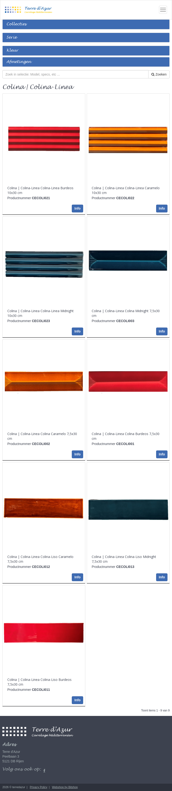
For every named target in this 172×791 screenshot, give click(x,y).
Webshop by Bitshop (65, 787)
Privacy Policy (38, 787)
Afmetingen (18, 61)
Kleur (12, 50)
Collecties (16, 24)
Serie (11, 37)
